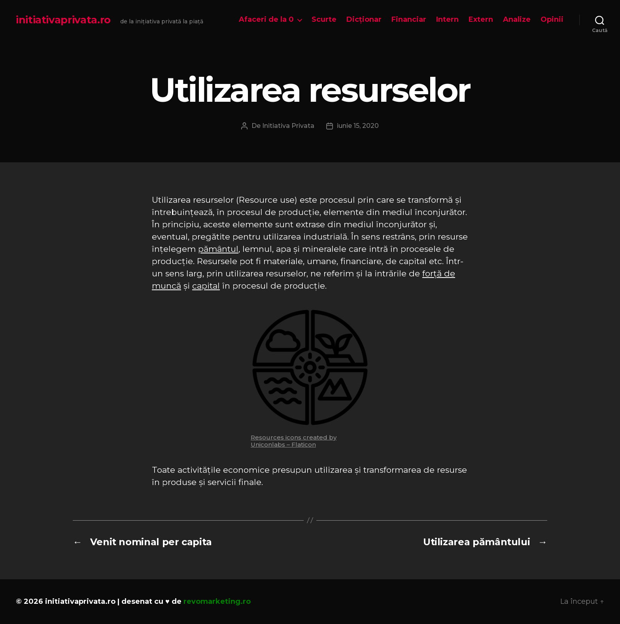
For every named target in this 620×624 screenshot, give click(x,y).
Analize (517, 19)
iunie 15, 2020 (358, 125)
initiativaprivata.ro (63, 20)
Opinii (552, 19)
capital (206, 286)
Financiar (408, 19)
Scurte (324, 19)
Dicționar (364, 19)
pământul (218, 249)
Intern (447, 19)
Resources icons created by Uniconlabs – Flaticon (293, 441)
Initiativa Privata (288, 125)
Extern (481, 19)
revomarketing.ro (217, 601)
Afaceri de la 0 (266, 19)
